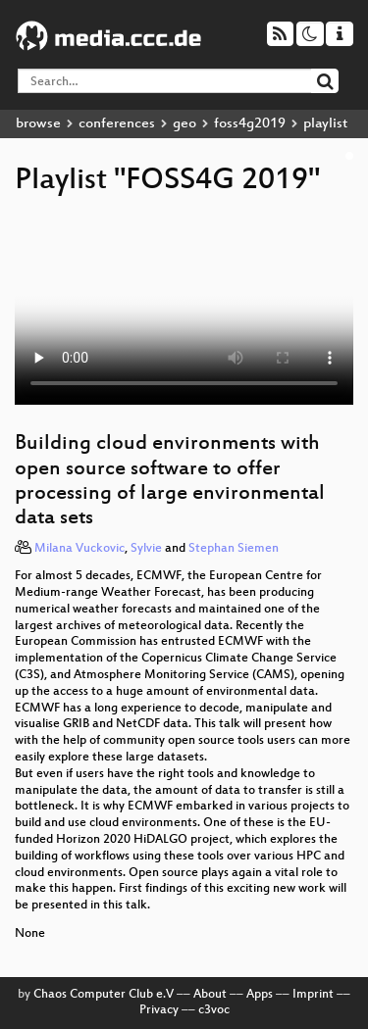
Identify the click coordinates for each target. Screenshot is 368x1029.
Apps (259, 995)
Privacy (159, 1010)
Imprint (313, 995)
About (210, 995)
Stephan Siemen (233, 549)
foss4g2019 (250, 124)
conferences (117, 124)
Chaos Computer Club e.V (103, 995)
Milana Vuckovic (79, 549)
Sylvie (146, 549)
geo (184, 124)
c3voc (214, 1010)
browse (38, 124)
